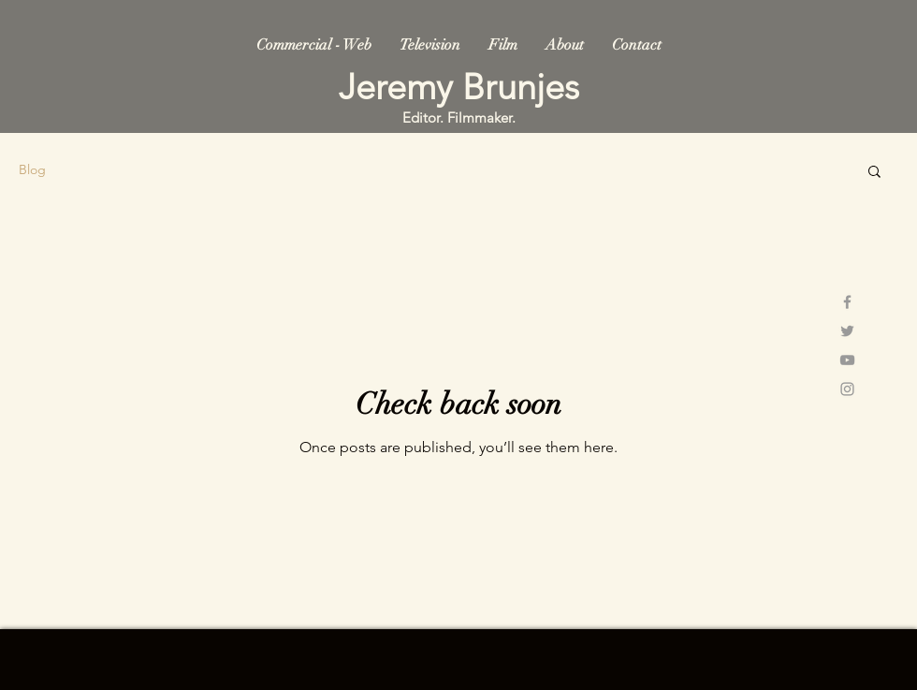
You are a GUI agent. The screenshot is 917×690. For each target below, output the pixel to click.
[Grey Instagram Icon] (847, 389)
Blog (32, 169)
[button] (874, 173)
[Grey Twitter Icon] (847, 331)
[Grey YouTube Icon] (847, 360)
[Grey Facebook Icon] (847, 302)
